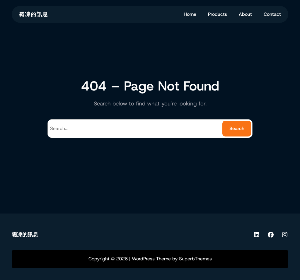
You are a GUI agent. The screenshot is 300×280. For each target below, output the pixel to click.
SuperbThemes (195, 259)
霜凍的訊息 (33, 14)
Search (236, 128)
